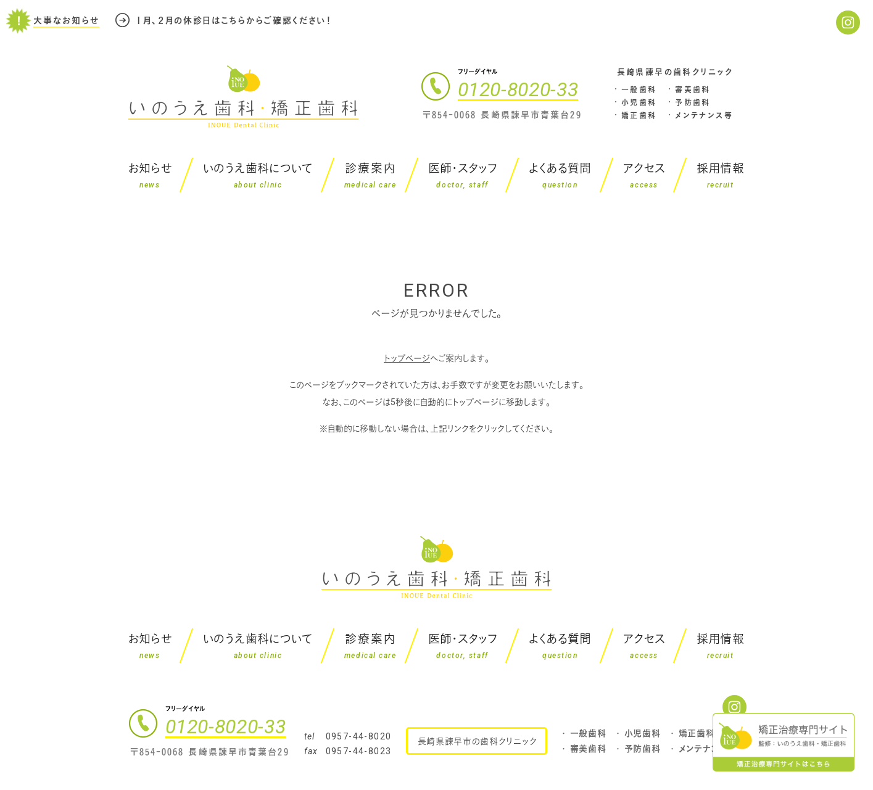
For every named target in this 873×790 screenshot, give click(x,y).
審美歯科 (693, 89)
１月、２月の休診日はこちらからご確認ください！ (234, 17)
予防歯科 (693, 102)
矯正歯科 (639, 115)
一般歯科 (639, 89)
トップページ (407, 358)
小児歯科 (639, 102)
